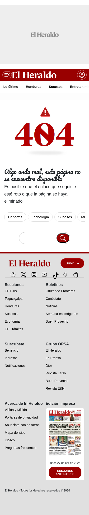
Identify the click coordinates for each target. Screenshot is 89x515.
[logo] (30, 263)
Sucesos (65, 217)
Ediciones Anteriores (65, 472)
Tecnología (40, 217)
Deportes (15, 217)
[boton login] (82, 75)
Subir (72, 263)
